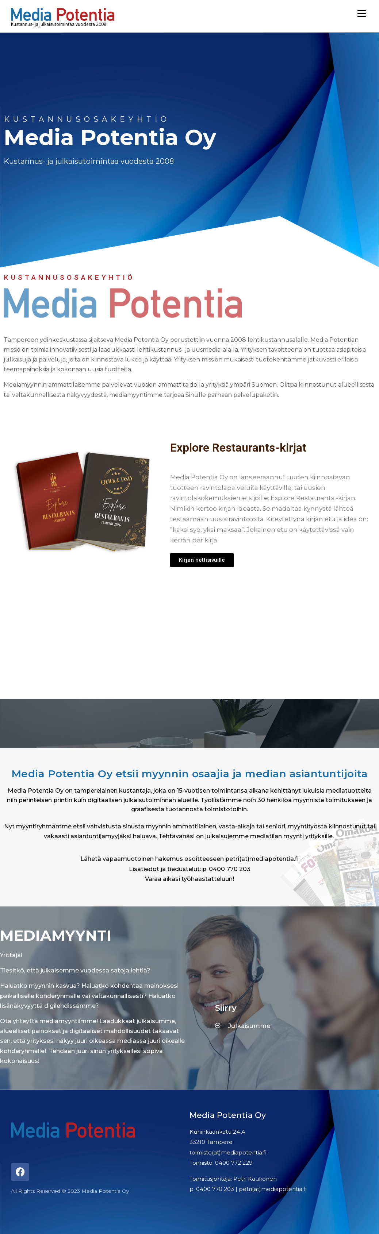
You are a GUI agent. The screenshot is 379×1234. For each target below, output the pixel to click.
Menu (361, 13)
